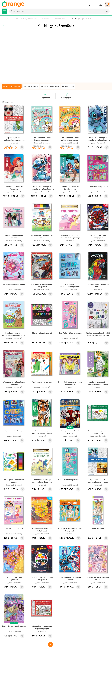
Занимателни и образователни (55, 19)
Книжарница (17, 19)
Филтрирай (66, 96)
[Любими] (95, 4)
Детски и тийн (31, 19)
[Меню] (4, 11)
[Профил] (100, 4)
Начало (5, 19)
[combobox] (56, 11)
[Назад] (3, 26)
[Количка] (107, 4)
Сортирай (45, 96)
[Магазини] (89, 4)
